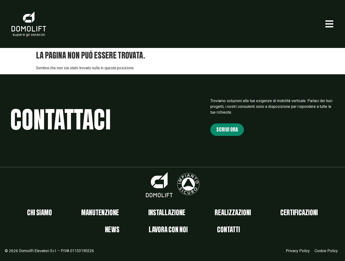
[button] (329, 24)
